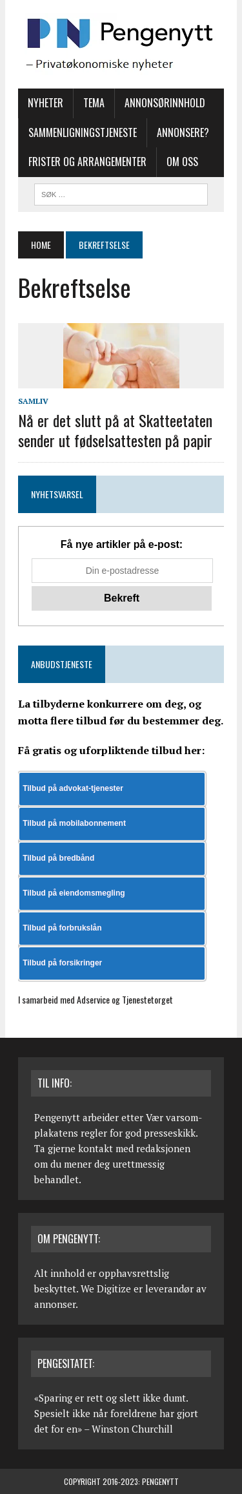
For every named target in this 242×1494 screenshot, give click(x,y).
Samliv (33, 401)
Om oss (182, 161)
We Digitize (106, 1288)
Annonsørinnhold (165, 102)
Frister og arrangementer (87, 161)
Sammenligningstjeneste (82, 132)
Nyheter (45, 102)
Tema (94, 102)
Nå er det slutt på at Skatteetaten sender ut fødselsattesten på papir (115, 430)
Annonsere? (183, 132)
